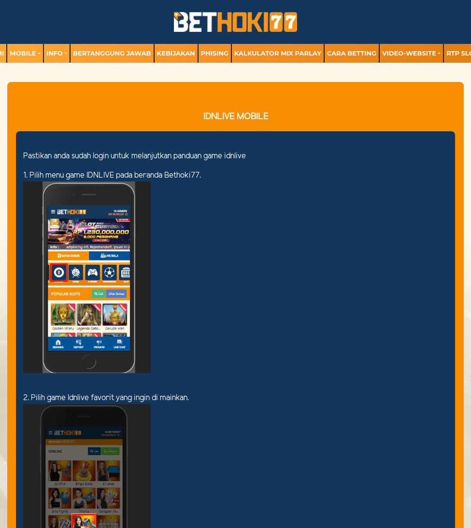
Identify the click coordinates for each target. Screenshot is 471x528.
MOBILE (23, 53)
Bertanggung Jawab (112, 53)
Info (54, 53)
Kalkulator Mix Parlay (277, 53)
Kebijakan (176, 53)
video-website (409, 53)
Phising (214, 53)
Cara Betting (351, 53)
